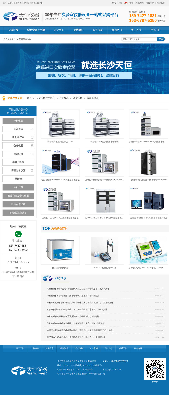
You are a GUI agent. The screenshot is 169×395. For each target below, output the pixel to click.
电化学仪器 (18, 137)
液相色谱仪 (93, 98)
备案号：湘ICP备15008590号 (115, 361)
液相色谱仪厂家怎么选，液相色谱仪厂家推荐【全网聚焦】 (73, 295)
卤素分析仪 (18, 162)
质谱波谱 (18, 154)
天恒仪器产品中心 (45, 98)
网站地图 (160, 3)
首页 (29, 98)
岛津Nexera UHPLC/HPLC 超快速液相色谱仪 (105, 218)
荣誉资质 (64, 348)
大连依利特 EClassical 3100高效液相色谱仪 (148, 141)
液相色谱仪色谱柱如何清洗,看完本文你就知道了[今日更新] (73, 316)
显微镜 (18, 179)
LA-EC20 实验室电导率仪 (104, 268)
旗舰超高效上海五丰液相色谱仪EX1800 (149, 180)
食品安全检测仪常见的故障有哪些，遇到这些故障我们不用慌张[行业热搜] (80, 330)
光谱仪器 (18, 129)
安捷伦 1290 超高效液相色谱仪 (104, 141)
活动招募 (79, 348)
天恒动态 (108, 348)
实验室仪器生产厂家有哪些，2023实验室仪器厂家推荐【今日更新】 (77, 309)
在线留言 (140, 3)
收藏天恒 (150, 3)
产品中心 (35, 348)
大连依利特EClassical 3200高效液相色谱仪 (60, 180)
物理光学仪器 (18, 170)
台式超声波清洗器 (60, 268)
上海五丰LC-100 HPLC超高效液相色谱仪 (60, 218)
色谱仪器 (77, 98)
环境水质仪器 (18, 204)
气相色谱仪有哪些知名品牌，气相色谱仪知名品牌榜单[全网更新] (76, 323)
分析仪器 (64, 98)
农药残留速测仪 (24, 39)
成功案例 (94, 348)
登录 (114, 3)
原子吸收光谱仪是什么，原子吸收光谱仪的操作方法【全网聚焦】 (76, 337)
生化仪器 (18, 187)
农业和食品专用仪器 (18, 195)
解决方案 (49, 348)
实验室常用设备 (18, 212)
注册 (120, 3)
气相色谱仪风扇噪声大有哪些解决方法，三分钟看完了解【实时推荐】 (78, 289)
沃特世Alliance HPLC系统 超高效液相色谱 (149, 218)
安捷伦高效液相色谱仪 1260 (60, 141)
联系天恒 (123, 348)
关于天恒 (20, 348)
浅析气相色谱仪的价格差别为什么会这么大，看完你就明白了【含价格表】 (80, 302)
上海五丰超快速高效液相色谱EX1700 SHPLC (105, 180)
